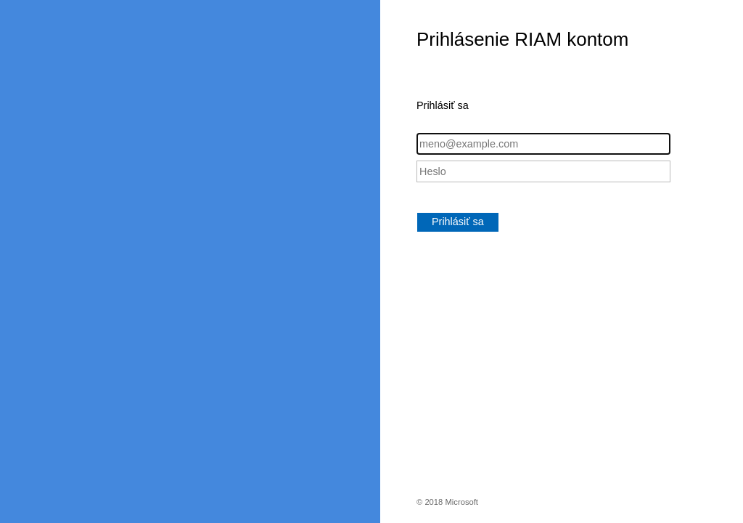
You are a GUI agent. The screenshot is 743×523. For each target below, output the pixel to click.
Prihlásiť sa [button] (458, 221)
